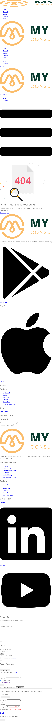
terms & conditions (15, 709)
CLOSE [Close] (2, 720)
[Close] (1, 641)
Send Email (4, 412)
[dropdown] (26, 162)
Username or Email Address (7, 676)
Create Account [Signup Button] (19, 687)
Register (15, 658)
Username (3, 649)
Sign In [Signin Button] (2, 685)
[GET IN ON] (26, 298)
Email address (5, 695)
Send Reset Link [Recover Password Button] (5, 697)
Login (4, 61)
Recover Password (5, 683)
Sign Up (2, 713)
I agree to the (10, 707)
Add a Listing (3, 67)
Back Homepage (4, 213)
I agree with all (11, 709)
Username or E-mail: (5, 668)
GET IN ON (3, 302)
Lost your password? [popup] (6, 656)
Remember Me (6, 680)
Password (2, 651)
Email (2, 702)
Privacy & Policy (13, 707)
